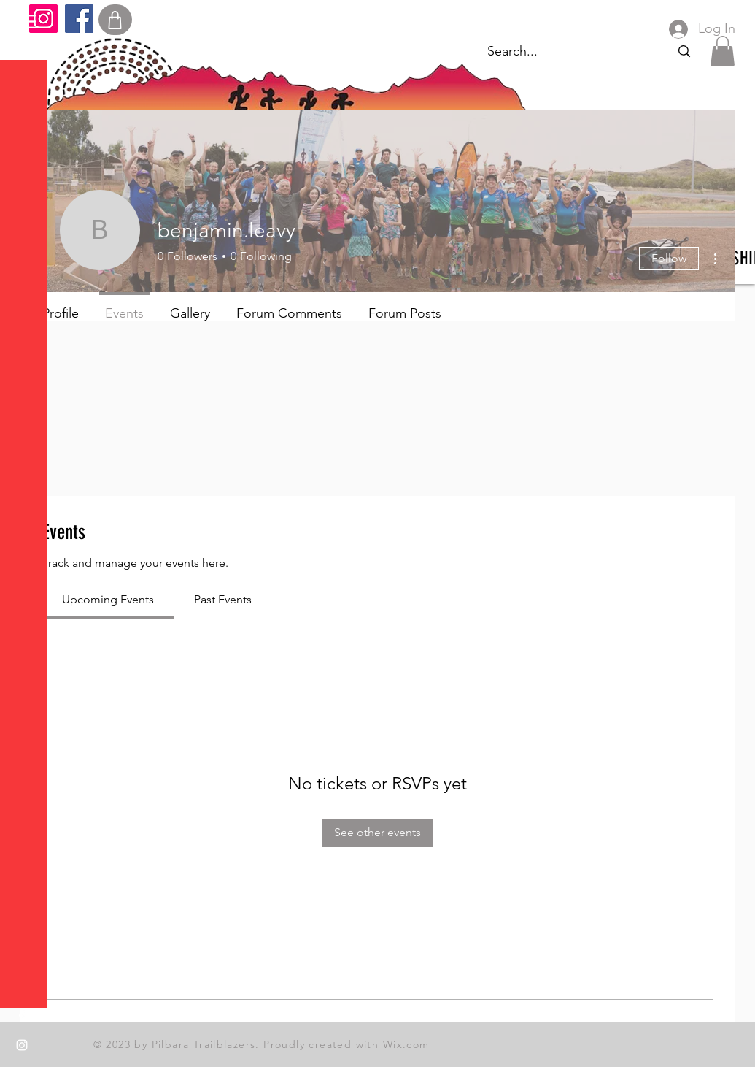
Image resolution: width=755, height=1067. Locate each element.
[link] (108, 599)
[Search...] (684, 51)
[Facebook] (79, 18)
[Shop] (115, 19)
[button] (25, 21)
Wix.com (406, 1044)
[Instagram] (43, 18)
